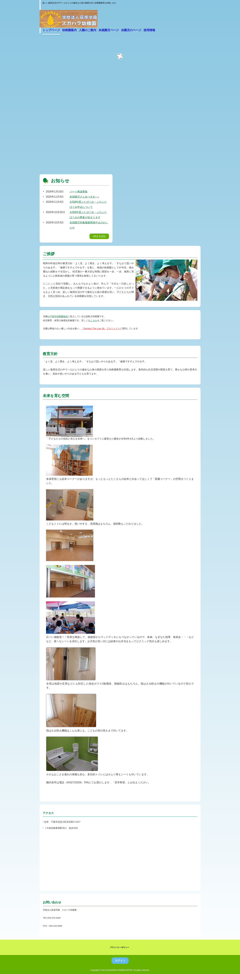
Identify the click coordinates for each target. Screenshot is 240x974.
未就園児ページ (109, 30)
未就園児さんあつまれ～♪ (84, 196)
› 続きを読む (99, 236)
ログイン (120, 960)
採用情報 (149, 30)
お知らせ (60, 180)
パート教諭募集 (79, 191)
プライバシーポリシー (119, 947)
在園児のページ (131, 30)
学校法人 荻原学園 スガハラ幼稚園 (69, 18)
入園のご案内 (87, 30)
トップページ (51, 30)
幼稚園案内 (69, 30)
